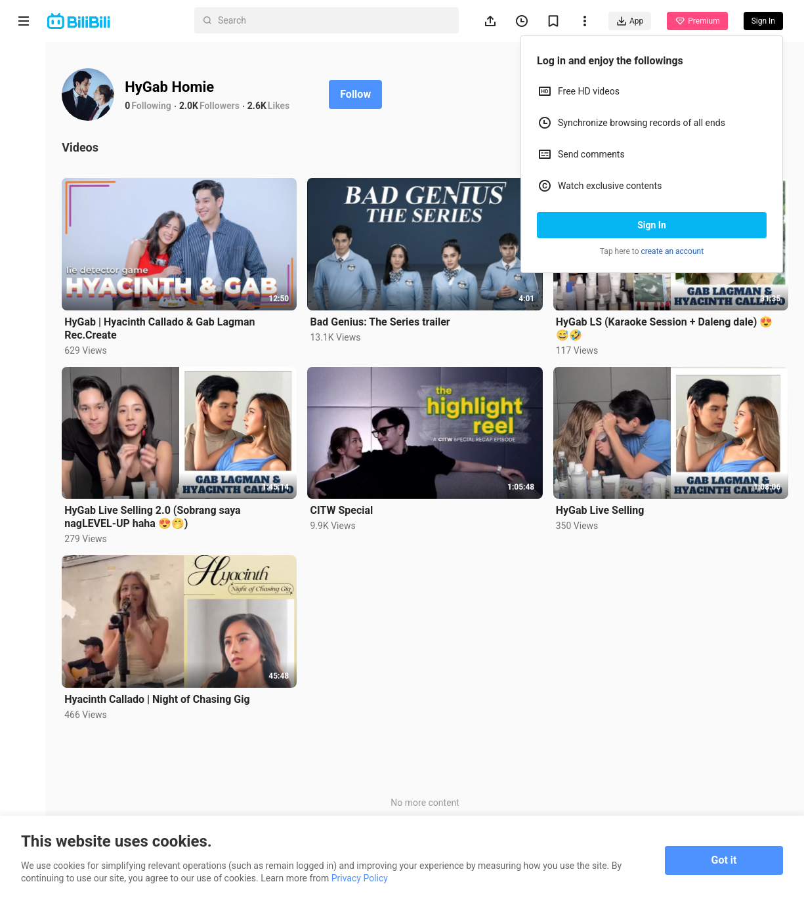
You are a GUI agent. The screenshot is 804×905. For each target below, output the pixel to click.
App (629, 21)
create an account (672, 251)
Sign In (651, 225)
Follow (356, 94)
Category (23, 277)
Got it (724, 860)
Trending (24, 227)
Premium (697, 21)
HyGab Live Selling (600, 509)
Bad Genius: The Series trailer (381, 321)
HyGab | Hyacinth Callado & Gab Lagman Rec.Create (161, 328)
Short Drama (23, 171)
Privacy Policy (359, 878)
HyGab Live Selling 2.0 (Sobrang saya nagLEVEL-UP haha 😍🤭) (154, 516)
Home (23, 67)
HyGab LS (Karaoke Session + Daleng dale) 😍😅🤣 (664, 328)
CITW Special (342, 509)
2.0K (190, 105)
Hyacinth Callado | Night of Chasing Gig (158, 698)
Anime (23, 116)
